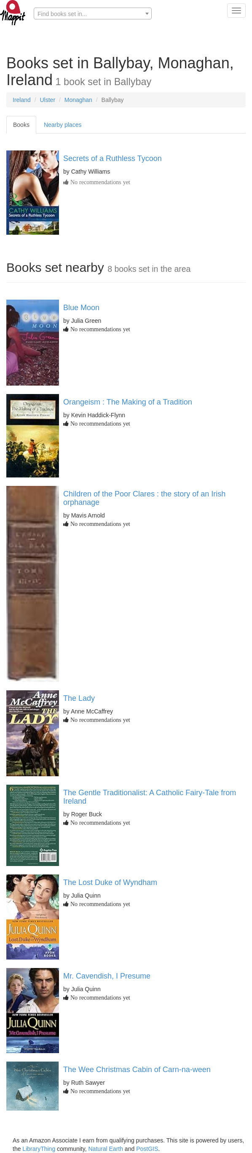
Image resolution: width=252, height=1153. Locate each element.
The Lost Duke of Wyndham (110, 882)
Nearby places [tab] (63, 124)
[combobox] (93, 13)
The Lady (79, 698)
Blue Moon (81, 307)
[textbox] (92, 14)
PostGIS (147, 1148)
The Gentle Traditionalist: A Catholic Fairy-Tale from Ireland (149, 796)
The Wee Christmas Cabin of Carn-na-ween (137, 1069)
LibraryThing (38, 1148)
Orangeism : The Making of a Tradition (127, 402)
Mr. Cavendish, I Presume (106, 976)
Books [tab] (21, 124)
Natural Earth (105, 1148)
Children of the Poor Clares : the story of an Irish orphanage (144, 498)
